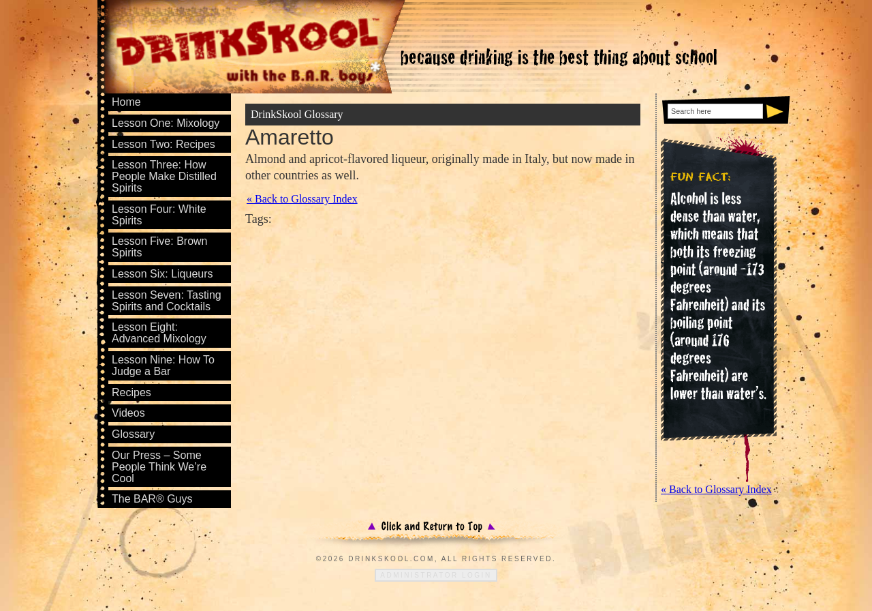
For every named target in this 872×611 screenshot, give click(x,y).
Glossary (133, 434)
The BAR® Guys (152, 499)
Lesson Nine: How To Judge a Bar (163, 365)
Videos (128, 413)
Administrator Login (435, 575)
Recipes (131, 392)
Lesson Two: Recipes (163, 144)
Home (126, 102)
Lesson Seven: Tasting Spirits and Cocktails (166, 300)
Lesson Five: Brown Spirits (160, 246)
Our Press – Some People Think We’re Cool (159, 466)
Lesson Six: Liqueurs (162, 274)
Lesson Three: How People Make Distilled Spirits (164, 176)
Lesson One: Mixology (165, 123)
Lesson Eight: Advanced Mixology (159, 332)
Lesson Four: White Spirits (159, 214)
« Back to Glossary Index (302, 199)
